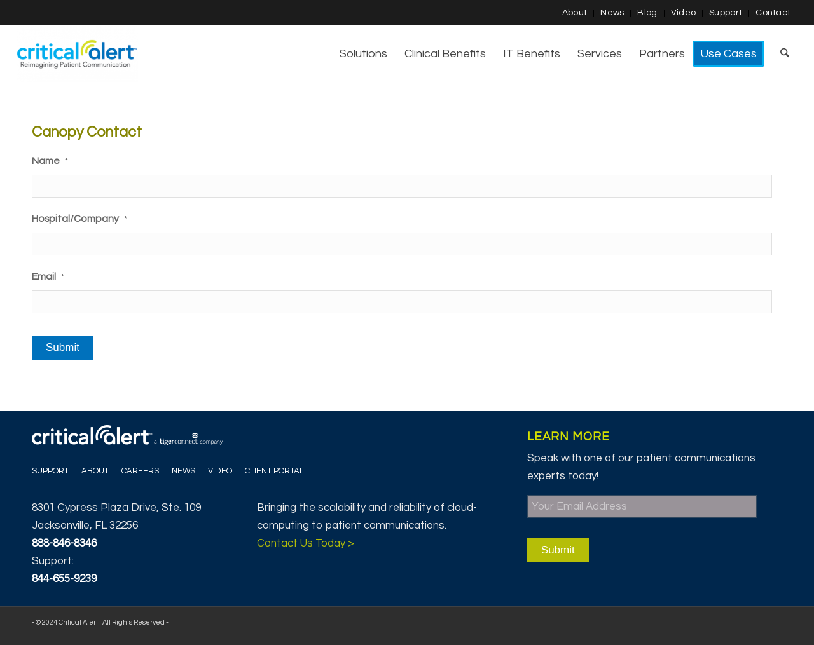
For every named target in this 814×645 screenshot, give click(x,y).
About (575, 12)
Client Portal (274, 470)
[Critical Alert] (77, 54)
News (612, 12)
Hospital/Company (79, 219)
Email (48, 276)
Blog (647, 12)
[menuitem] (575, 13)
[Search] (784, 54)
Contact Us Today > (305, 543)
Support (725, 12)
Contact (772, 12)
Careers (140, 470)
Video (683, 12)
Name (50, 161)
